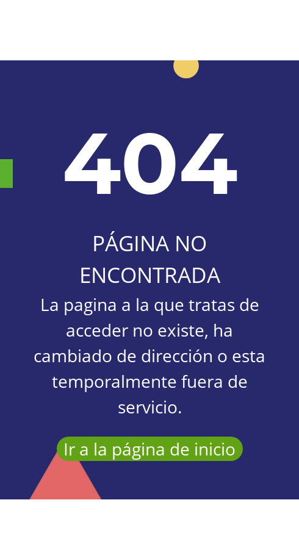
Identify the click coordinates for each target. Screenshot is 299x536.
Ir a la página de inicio (149, 448)
